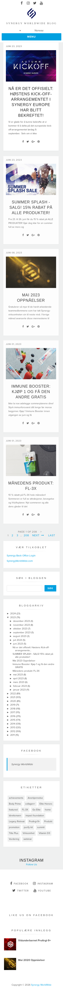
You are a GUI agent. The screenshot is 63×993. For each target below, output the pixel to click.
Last (51, 535)
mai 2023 (18, 674)
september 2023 (22, 632)
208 (26, 535)
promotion (14, 827)
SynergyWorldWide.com (20, 560)
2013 (13, 727)
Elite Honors (45, 803)
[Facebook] (23, 142)
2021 (13, 697)
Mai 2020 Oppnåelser (31, 960)
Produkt (48, 821)
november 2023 (22, 625)
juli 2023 (18, 640)
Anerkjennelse (35, 798)
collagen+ (30, 803)
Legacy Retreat (17, 821)
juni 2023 (18, 643)
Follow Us (31, 864)
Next (38, 535)
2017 (13, 712)
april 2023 (18, 678)
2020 (13, 701)
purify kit (28, 827)
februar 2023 (20, 686)
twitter (20, 890)
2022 (13, 693)
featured (13, 809)
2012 (13, 731)
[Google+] (33, 142)
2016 (13, 716)
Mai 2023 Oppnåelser (24, 660)
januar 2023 (19, 689)
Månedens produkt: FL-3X (26, 670)
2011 (12, 735)
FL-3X (25, 809)
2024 (13, 613)
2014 (13, 723)
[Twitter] (28, 142)
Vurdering (14, 839)
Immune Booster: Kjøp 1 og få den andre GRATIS (31, 395)
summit (41, 827)
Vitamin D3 (44, 833)
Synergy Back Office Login (21, 555)
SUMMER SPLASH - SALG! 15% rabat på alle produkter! (30, 211)
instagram (43, 883)
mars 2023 (19, 682)
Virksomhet (28, 833)
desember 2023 (22, 621)
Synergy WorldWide (22, 764)
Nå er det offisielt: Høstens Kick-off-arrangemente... (31, 649)
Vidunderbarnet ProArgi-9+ (34, 940)
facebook (19, 883)
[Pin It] (38, 142)
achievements (16, 798)
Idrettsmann (15, 815)
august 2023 (20, 636)
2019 (13, 704)
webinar (28, 839)
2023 (13, 617)
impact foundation (35, 815)
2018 (13, 708)
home (48, 809)
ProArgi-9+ (34, 821)
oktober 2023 (20, 628)
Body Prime (15, 803)
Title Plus (13, 833)
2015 (13, 719)
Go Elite (36, 809)
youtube (42, 890)
